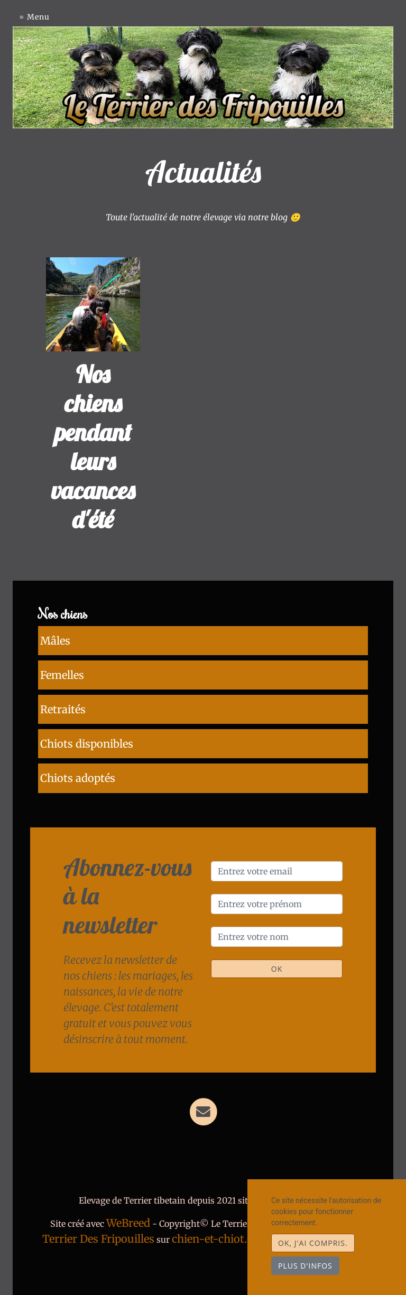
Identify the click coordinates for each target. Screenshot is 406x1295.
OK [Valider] (276, 950)
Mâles (53, 638)
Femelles (60, 669)
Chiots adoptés (75, 761)
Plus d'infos (305, 1266)
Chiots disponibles (84, 730)
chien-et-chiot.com (222, 1219)
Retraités (61, 699)
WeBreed (128, 1203)
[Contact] (203, 1092)
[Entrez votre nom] (277, 918)
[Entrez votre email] (277, 852)
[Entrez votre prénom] (277, 885)
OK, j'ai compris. (313, 1243)
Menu (38, 17)
